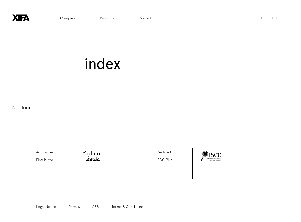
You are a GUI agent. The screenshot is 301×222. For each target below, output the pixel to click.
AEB (95, 206)
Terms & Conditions (127, 206)
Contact (145, 17)
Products (107, 17)
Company (68, 17)
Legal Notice (46, 206)
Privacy (74, 206)
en (274, 17)
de (263, 17)
